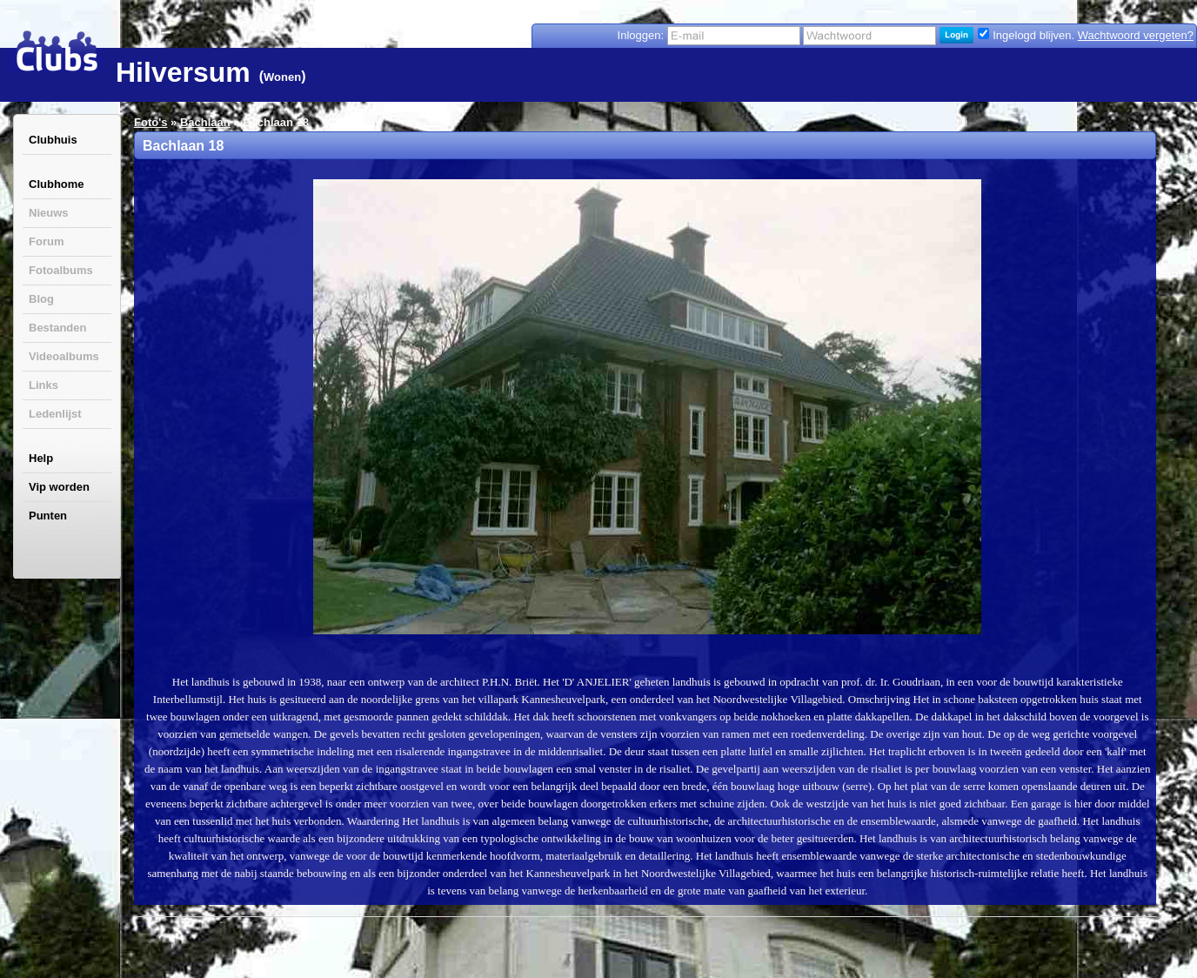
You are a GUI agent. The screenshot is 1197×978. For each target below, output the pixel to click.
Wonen (282, 77)
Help (41, 458)
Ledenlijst (55, 413)
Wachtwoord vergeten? (1136, 35)
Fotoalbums (61, 270)
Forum (46, 241)
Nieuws (49, 212)
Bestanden (57, 327)
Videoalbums (64, 356)
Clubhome (56, 184)
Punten (48, 515)
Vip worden (59, 486)
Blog (41, 298)
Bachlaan (205, 122)
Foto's (150, 122)
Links (43, 385)
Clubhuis (53, 139)
